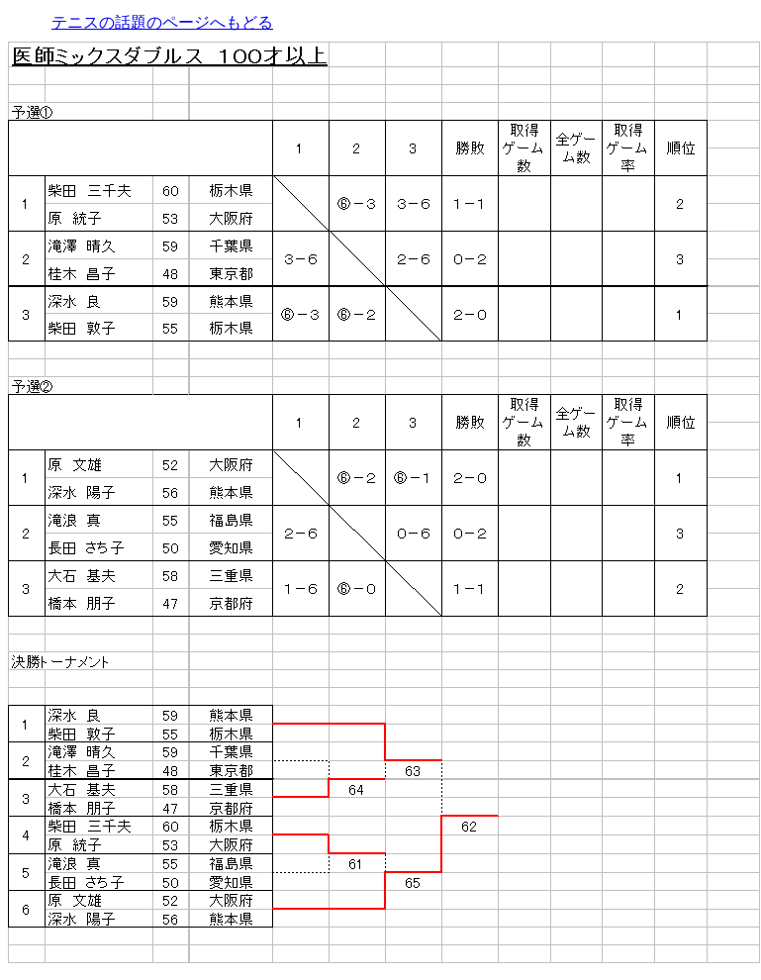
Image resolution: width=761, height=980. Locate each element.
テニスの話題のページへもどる (162, 22)
